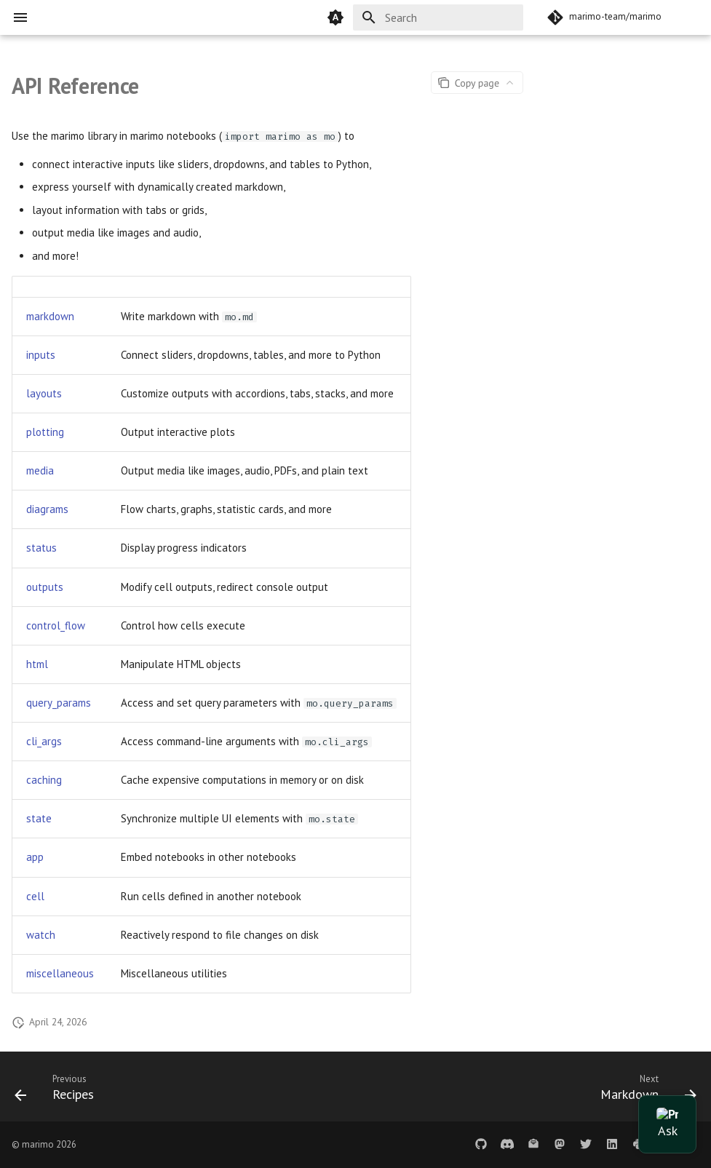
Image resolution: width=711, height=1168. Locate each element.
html (37, 664)
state (39, 818)
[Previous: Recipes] (58, 1091)
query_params (58, 703)
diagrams (47, 509)
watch (40, 935)
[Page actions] (477, 82)
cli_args (44, 741)
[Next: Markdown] (644, 1091)
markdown (50, 316)
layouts (44, 393)
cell (35, 896)
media (40, 470)
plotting (45, 432)
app (35, 857)
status (41, 548)
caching (44, 780)
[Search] (438, 17)
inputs (40, 355)
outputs (44, 587)
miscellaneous (60, 973)
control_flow (55, 625)
